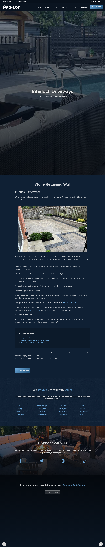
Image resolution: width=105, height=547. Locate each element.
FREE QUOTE (96, 7)
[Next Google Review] (101, 516)
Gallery (74, 7)
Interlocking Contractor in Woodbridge (33, 342)
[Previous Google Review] (4, 516)
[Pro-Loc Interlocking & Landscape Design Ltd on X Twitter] (91, 1)
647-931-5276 (8, 1)
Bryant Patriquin (75, 512)
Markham (21, 415)
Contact (84, 7)
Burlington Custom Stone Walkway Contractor (35, 340)
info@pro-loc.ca (20, 1)
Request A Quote (23, 370)
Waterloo (84, 415)
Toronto (21, 406)
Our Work (65, 7)
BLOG (99, 1)
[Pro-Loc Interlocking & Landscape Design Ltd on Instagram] (93, 1)
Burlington (63, 409)
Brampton (42, 409)
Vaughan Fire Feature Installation (31, 338)
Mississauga (42, 406)
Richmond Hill (21, 412)
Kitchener (84, 412)
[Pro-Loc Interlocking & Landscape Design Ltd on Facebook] (89, 1)
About (47, 7)
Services (55, 7)
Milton (84, 406)
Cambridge (83, 409)
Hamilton (63, 412)
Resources (49, 96)
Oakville (63, 406)
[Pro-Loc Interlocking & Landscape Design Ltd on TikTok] (96, 1)
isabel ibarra (30, 512)
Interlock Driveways (61, 96)
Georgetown (42, 415)
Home (39, 7)
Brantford (63, 415)
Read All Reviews (52, 492)
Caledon (42, 412)
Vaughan (21, 409)
